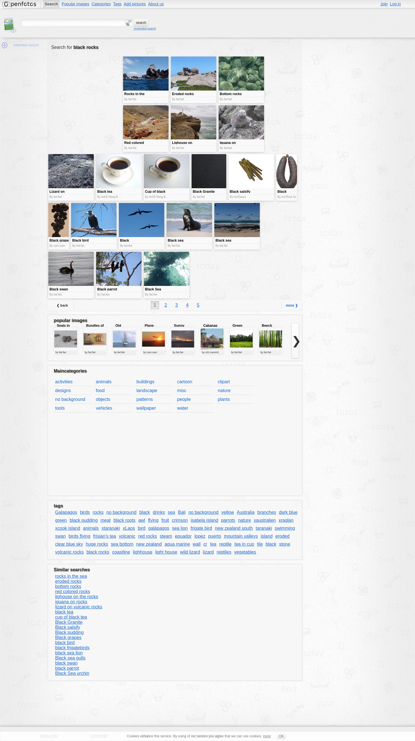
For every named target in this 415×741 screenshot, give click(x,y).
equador (183, 536)
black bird (64, 642)
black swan (66, 663)
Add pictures (135, 4)
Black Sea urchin (72, 673)
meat (106, 520)
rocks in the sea (71, 576)
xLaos (129, 528)
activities (63, 381)
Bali (182, 512)
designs (63, 390)
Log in (395, 4)
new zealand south (234, 528)
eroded (282, 536)
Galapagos (66, 512)
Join (384, 4)
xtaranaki (110, 528)
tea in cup (244, 544)
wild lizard (190, 552)
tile (260, 544)
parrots (228, 520)
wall (197, 544)
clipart (224, 381)
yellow (227, 512)
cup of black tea (71, 617)
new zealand (149, 544)
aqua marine (177, 544)
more (267, 736)
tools (60, 408)
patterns (144, 399)
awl (141, 520)
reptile (225, 544)
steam (166, 536)
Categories (101, 4)
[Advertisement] (85, 96)
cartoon (184, 381)
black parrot (67, 668)
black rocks (97, 552)
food (100, 390)
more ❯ (292, 305)
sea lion (180, 528)
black (144, 512)
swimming (285, 528)
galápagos (158, 528)
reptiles (224, 552)
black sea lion (69, 652)
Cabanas (210, 326)
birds (85, 512)
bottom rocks (68, 586)
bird (142, 528)
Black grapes (68, 637)
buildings (145, 381)
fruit (165, 520)
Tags (117, 4)
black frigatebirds (72, 647)
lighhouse (143, 552)
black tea (64, 612)
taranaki (264, 528)
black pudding (84, 520)
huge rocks (97, 544)
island (267, 536)
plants (224, 399)
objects (103, 399)
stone (284, 544)
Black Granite (68, 622)
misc (181, 390)
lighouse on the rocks (76, 596)
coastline (121, 552)
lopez (199, 536)
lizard (208, 552)
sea (171, 512)
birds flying (79, 536)
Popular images (75, 4)
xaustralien (265, 520)
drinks (159, 512)
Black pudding (69, 632)
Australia (245, 512)
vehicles (104, 408)
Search (51, 4)
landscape (146, 390)
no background (70, 399)
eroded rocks (68, 581)
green (61, 520)
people (184, 399)
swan (60, 536)
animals (103, 381)
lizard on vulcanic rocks (78, 606)
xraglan (286, 520)
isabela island (204, 520)
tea (213, 544)
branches (266, 512)
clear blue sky (69, 544)
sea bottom (122, 544)
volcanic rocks (69, 552)
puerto (214, 536)
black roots (124, 520)
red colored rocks (72, 591)
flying (153, 520)
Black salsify (67, 627)
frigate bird (201, 528)
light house (166, 552)
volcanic (127, 536)
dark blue (288, 512)
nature (224, 390)
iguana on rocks (71, 601)
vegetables (245, 552)
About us (156, 4)
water (182, 408)
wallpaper (146, 408)
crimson (180, 520)
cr (205, 544)
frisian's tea (104, 536)
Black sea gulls (70, 658)
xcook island (67, 528)
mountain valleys (241, 536)
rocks (98, 512)
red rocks (147, 536)
